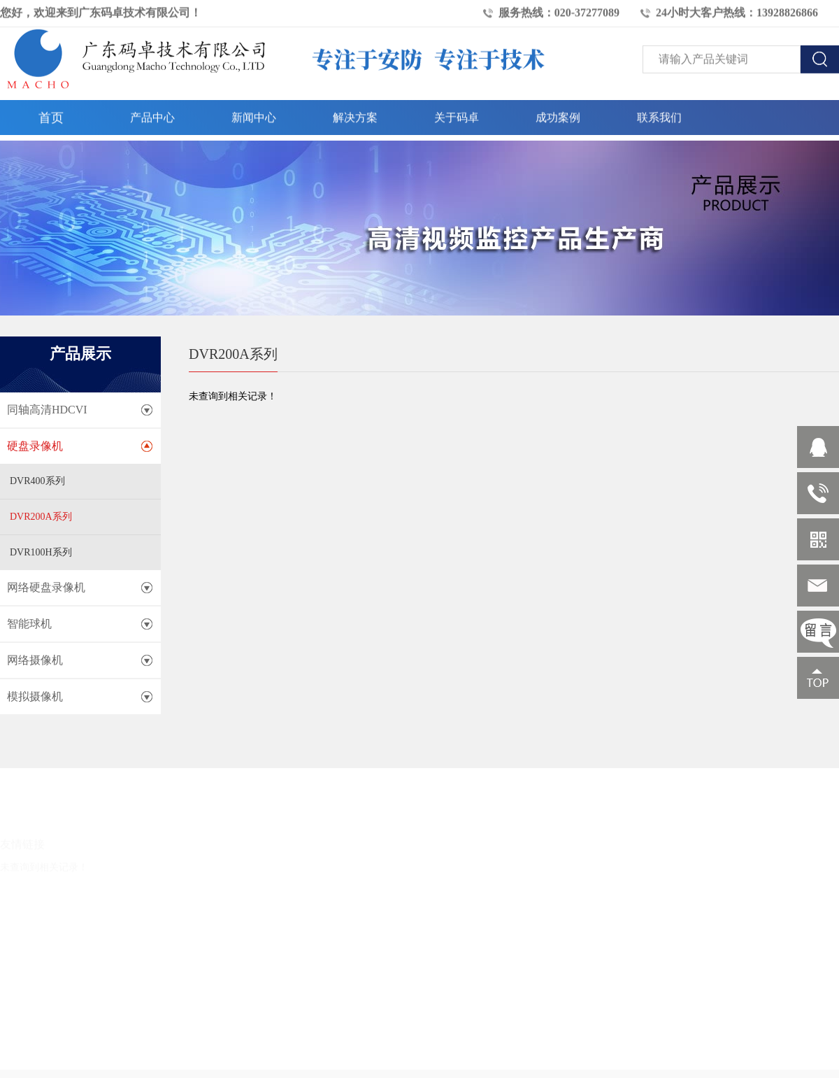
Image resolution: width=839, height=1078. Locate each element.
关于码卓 (456, 114)
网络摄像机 (35, 660)
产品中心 (152, 114)
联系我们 (659, 114)
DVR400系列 (37, 481)
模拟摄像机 (35, 696)
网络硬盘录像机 (46, 587)
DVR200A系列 (41, 516)
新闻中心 (253, 114)
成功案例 (558, 114)
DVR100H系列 (41, 552)
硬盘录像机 (35, 446)
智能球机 (29, 624)
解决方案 (355, 114)
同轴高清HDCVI (47, 410)
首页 (51, 115)
